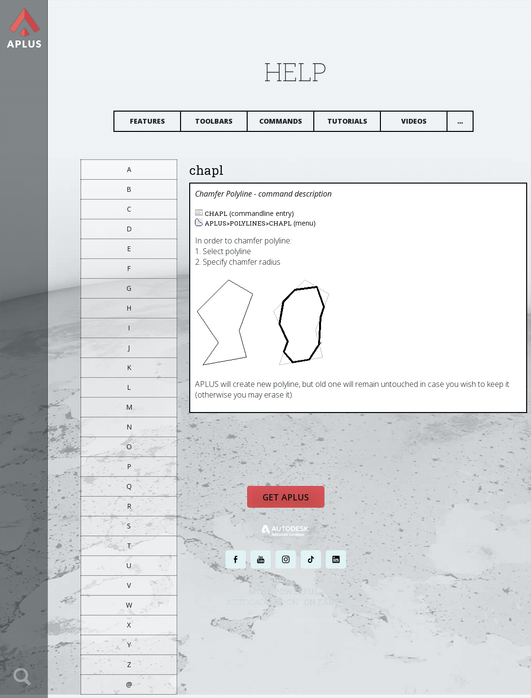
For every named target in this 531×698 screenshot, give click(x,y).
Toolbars (222, 124)
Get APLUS (294, 505)
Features (156, 124)
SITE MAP (375, 627)
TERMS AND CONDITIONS (330, 627)
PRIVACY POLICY (277, 627)
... (469, 124)
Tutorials (356, 124)
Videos (422, 124)
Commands (289, 124)
